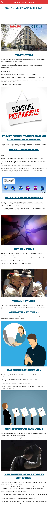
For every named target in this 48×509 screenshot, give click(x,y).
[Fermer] (2, 2)
